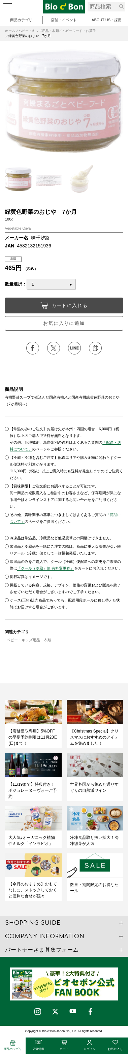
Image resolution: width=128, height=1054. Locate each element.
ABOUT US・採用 (107, 20)
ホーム (10, 31)
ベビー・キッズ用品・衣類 (39, 31)
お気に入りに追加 (64, 323)
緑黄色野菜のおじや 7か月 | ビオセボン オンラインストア (64, 6)
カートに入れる (64, 305)
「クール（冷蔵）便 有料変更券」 (45, 568)
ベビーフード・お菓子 (79, 31)
